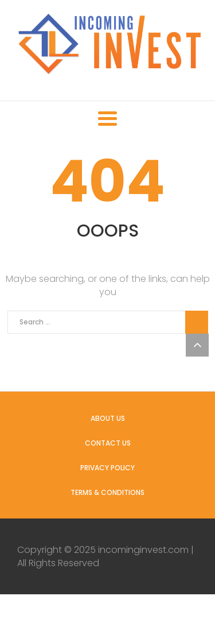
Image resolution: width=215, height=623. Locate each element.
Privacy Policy (107, 468)
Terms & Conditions (107, 492)
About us (108, 418)
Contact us (108, 443)
